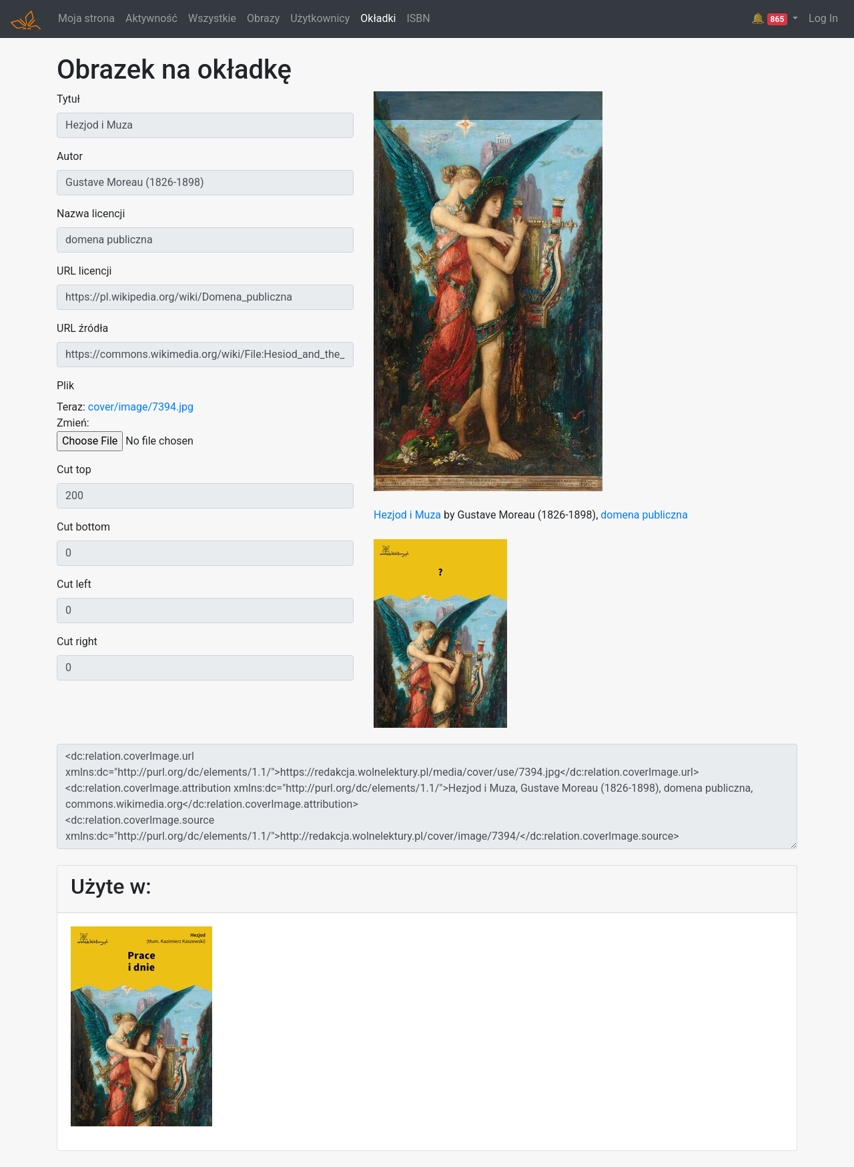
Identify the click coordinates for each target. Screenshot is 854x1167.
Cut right (77, 641)
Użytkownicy (320, 18)
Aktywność (151, 18)
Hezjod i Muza (407, 515)
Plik (65, 385)
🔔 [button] (770, 18)
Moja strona (86, 18)
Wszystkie (212, 18)
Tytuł (68, 99)
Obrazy (263, 18)
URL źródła (82, 328)
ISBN (418, 18)
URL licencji (84, 271)
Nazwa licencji (91, 213)
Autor (70, 156)
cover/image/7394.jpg (140, 407)
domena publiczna (644, 515)
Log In (823, 18)
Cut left (74, 584)
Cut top (74, 469)
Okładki (378, 18)
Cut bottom (83, 527)
